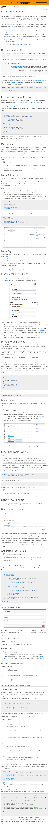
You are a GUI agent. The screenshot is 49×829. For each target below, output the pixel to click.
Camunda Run (40, 416)
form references (42, 446)
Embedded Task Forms (10, 30)
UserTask (15, 21)
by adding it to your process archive (38, 64)
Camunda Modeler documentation (35, 151)
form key (7, 256)
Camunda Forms (8, 34)
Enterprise (32, 6)
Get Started (10, 6)
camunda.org (3, 828)
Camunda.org (44, 9)
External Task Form (16, 60)
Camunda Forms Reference (14, 153)
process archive (37, 413)
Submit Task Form (39, 167)
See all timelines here (25, 2)
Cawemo (27, 6)
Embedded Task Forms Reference (33, 102)
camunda (30, 828)
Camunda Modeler (39, 80)
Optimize (22, 6)
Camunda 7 (16, 6)
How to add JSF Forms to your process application (16, 493)
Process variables (5, 157)
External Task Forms (9, 39)
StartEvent (6, 21)
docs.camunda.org (11, 828)
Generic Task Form (20, 44)
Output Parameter (43, 330)
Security (37, 6)
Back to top (46, 828)
